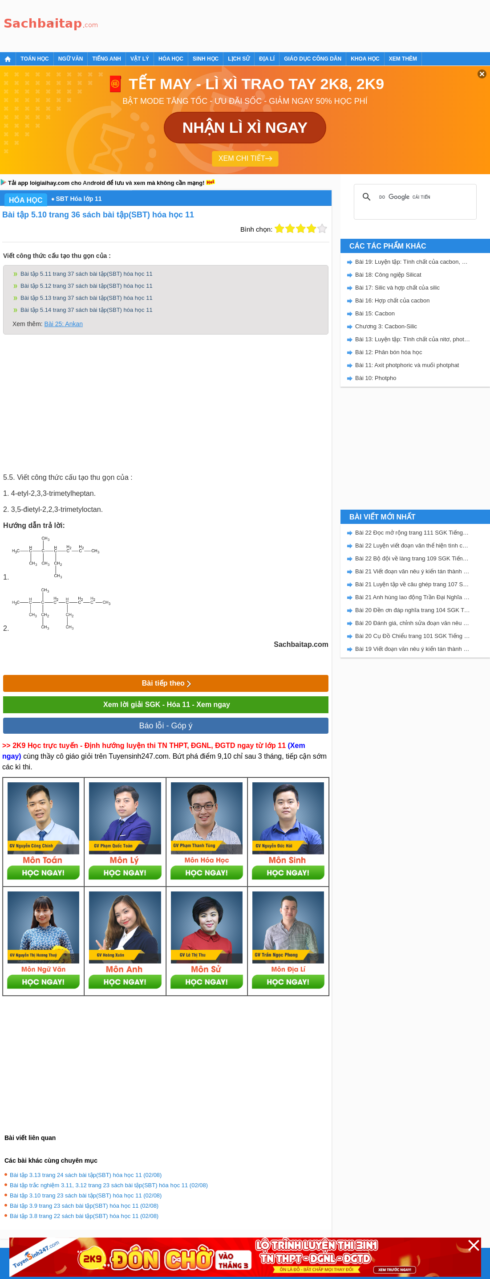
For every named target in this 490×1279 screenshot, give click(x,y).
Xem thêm (403, 59)
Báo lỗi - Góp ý (165, 725)
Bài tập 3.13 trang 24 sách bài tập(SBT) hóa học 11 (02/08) (86, 1175)
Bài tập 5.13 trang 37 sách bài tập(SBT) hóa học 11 (86, 297)
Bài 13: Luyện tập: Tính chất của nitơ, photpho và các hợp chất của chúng (412, 339)
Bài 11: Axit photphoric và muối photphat (407, 365)
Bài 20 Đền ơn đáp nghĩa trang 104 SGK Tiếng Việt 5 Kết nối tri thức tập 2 (412, 610)
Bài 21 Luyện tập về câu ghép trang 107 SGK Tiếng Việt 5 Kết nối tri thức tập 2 (412, 584)
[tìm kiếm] (414, 197)
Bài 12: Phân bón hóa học (388, 352)
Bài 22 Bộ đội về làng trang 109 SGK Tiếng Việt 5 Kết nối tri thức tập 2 (412, 558)
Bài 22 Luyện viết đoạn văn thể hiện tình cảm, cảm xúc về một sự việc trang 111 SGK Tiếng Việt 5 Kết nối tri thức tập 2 (412, 545)
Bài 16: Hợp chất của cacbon (392, 300)
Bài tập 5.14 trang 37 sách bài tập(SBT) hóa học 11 (86, 309)
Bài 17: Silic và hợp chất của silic (397, 287)
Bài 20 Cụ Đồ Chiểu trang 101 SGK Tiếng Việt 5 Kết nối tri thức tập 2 (412, 636)
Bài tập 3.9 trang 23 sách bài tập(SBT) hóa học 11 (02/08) (84, 1205)
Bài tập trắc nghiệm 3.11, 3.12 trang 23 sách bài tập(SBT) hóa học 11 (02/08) (109, 1185)
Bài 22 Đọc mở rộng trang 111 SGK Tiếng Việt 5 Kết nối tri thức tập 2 (412, 532)
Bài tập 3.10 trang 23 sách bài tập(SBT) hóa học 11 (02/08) (86, 1195)
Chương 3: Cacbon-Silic (386, 326)
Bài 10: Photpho (376, 378)
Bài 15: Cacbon (375, 313)
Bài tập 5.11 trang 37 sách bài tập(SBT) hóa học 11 (86, 273)
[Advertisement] (264, 24)
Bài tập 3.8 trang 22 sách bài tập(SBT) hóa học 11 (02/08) (84, 1216)
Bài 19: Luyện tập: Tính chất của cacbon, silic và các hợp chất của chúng (412, 261)
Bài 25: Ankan (64, 323)
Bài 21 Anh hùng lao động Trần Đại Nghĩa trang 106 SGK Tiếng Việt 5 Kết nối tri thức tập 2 (412, 597)
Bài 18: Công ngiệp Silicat (388, 274)
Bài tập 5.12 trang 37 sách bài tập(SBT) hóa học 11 (86, 285)
